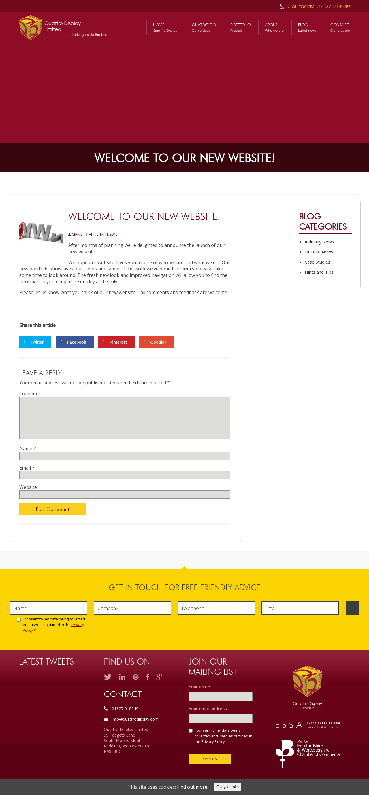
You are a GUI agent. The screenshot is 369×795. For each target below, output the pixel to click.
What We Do (204, 27)
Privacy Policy (213, 741)
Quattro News (319, 252)
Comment (29, 393)
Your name (199, 686)
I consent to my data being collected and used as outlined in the (54, 624)
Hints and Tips (319, 272)
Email (27, 468)
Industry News (319, 242)
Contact (340, 27)
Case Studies (317, 262)
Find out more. (192, 787)
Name (27, 448)
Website (28, 487)
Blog (307, 27)
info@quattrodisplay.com (135, 719)
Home (165, 27)
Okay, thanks (227, 787)
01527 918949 (125, 708)
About (274, 27)
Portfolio (240, 27)
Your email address (209, 708)
